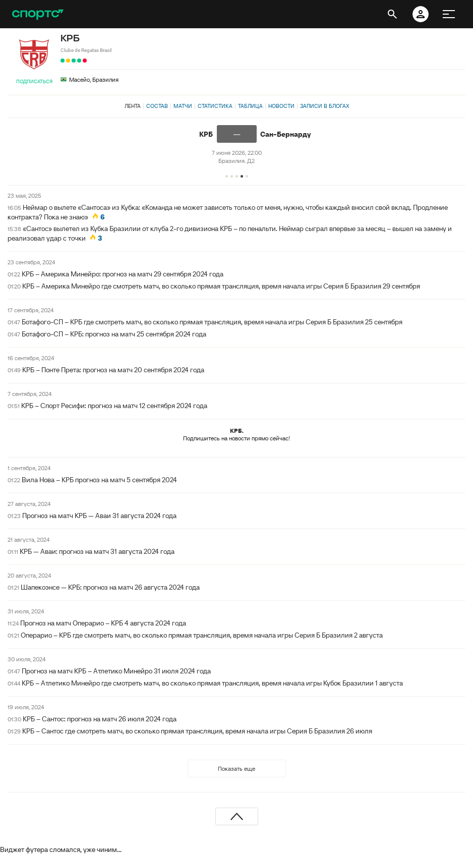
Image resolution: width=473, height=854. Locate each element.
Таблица (250, 105)
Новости (281, 105)
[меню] (449, 14)
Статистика (215, 105)
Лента (133, 105)
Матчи (182, 105)
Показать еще (236, 768)
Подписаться (34, 81)
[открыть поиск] (392, 14)
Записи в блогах (324, 105)
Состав (157, 105)
